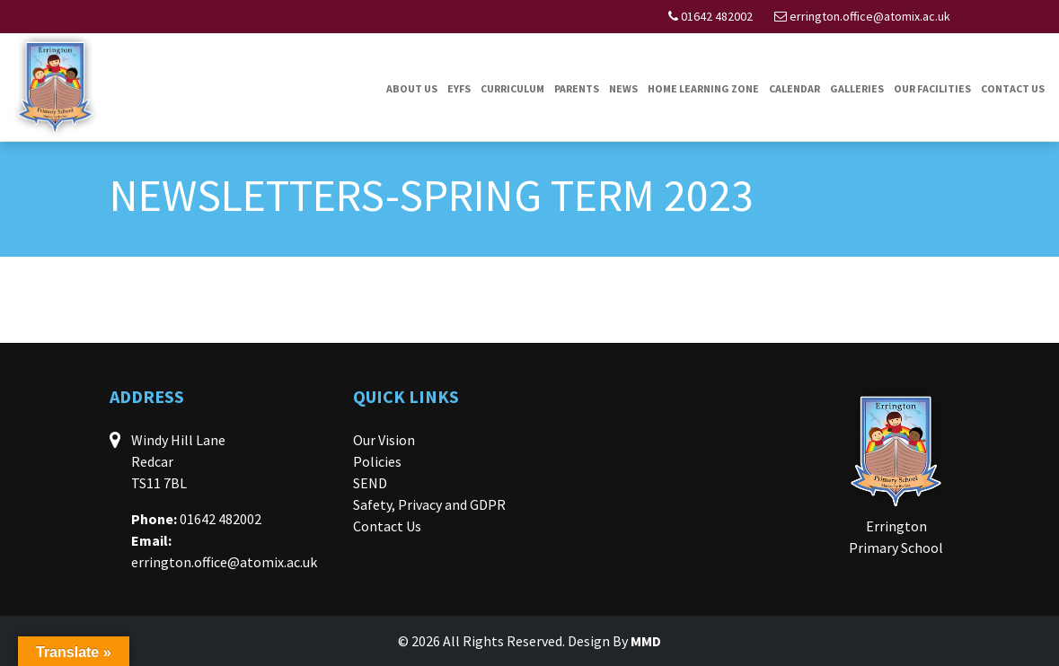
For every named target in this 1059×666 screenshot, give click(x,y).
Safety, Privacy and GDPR (429, 504)
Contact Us (1013, 88)
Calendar (794, 88)
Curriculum (512, 88)
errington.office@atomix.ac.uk (870, 16)
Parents (576, 88)
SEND (370, 483)
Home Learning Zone (703, 88)
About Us (411, 88)
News (623, 88)
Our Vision (384, 440)
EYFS (459, 88)
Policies (377, 461)
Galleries (857, 88)
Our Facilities (932, 88)
